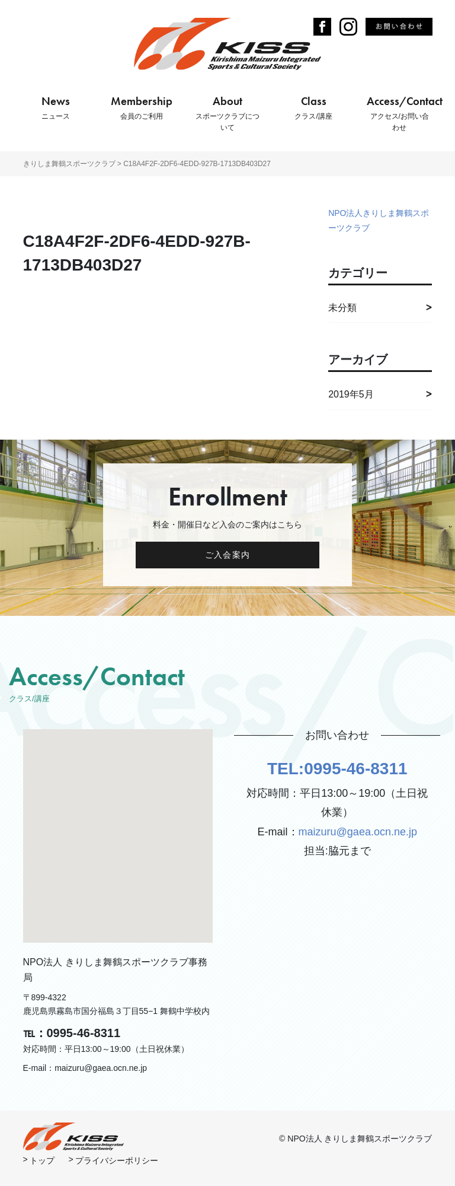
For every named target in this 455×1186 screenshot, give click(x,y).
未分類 (342, 308)
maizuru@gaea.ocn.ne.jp (358, 832)
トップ (42, 1160)
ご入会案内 (227, 554)
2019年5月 (351, 394)
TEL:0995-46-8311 (337, 768)
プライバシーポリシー (116, 1160)
